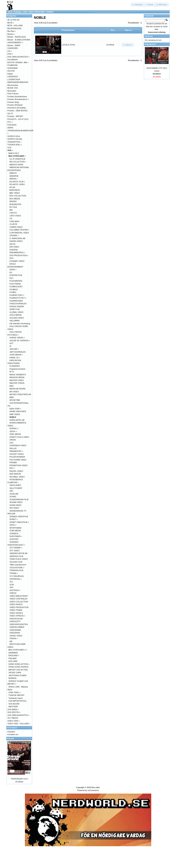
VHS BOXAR (13, 704)
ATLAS (12, 187)
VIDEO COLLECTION (18, 602)
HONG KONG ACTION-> (19, 664)
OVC (11, 443)
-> (10, 150)
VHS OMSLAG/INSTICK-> (18, 715)
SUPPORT (14, 539)
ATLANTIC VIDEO (17, 184)
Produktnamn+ (68, 30)
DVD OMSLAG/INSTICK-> (18, 57)
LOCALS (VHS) (68, 45)
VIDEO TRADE (15, 610)
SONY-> (12, 525)
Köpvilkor (11, 732)
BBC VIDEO (14, 193)
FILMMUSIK (12, 65)
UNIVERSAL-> (15, 579)
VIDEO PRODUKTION (19, 607)
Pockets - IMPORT (15, 116)
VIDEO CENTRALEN (18, 599)
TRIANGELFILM (16, 570)
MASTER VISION (16, 383)
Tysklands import (15, 698)
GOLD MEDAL (15, 315)
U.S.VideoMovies (16, 576)
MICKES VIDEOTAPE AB (20, 394)
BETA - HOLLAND (15, 25)
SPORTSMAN (15, 528)
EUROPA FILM (15, 275)
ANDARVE (14, 176)
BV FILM (13, 207)
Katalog (17, 12)
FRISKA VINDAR (16, 306)
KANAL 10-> (14, 358)
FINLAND (12, 658)
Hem (10, 12)
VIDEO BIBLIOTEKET (18, 596)
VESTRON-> (14, 590)
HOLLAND (12, 661)
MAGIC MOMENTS (17, 375)
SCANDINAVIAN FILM (18, 499)
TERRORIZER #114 (19, 779)
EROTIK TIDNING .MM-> (18, 62)
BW (11, 210)
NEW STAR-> (15, 409)
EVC (11, 278)
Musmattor (11, 91)
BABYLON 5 (13, 153)
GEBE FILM (14, 309)
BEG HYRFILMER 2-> (17, 650)
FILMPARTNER (16, 301)
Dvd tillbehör (12, 59)
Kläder (10, 74)
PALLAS (12, 448)
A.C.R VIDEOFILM (17, 159)
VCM (11, 585)
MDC (11, 386)
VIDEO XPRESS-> (17, 616)
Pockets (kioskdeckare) (17, 96)
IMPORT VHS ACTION (18, 670)
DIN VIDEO (14, 247)
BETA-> (10, 23)
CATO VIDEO (15, 216)
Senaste (10, 739)
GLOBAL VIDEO (16, 312)
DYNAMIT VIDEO (16, 261)
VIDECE (12, 593)
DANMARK (13, 653)
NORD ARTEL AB (16, 420)
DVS (11, 258)
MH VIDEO (14, 392)
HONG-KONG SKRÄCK (18, 667)
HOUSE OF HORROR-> (19, 341)
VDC (11, 587)
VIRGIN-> (13, 638)
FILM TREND (15, 284)
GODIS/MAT (12, 68)
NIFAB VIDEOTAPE (17, 411)
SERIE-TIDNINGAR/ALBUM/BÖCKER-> (20, 130)
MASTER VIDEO (16, 380)
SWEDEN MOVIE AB (18, 553)
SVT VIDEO (14, 551)
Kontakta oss (12, 734)
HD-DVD (11, 71)
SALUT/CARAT (15, 488)
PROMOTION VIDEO (18, 465)
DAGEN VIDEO (16, 241)
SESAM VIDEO (16, 502)
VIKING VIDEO (15, 636)
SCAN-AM (13, 494)
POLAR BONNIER (17, 457)
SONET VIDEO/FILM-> (19, 522)
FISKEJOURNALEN (17, 304)
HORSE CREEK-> (17, 338)
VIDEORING (14, 633)
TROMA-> (13, 573)
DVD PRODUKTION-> (18, 255)
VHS (25, 12)
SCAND (12, 497)
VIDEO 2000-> (13, 721)
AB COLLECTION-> (17, 162)
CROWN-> (14, 235)
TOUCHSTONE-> (16, 568)
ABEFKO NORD (16, 165)
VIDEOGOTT (15, 621)
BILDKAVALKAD (14, 28)
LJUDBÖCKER (13, 79)
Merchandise (12, 85)
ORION (12, 440)
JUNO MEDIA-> (16, 355)
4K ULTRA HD (13, 20)
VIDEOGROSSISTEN (18, 624)
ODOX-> (13, 431)
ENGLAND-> (13, 655)
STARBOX (13, 533)
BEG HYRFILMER (37, 12)
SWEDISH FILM (16, 556)
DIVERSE (13, 250)
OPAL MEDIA (15, 434)
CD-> (9, 51)
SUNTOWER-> (15, 536)
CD (10, 218)
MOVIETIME (14, 400)
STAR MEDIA (15, 531)
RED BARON (15, 474)
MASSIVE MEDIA (16, 377)
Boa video (95, 787)
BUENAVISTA (15, 204)
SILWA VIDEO (15, 505)
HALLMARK (14, 321)
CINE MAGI (14, 221)
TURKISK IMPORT (16, 695)
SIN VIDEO (14, 508)
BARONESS (14, 190)
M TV (11, 372)
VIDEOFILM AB (16, 619)
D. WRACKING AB (17, 238)
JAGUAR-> (14, 349)
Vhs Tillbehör (12, 718)
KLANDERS (14, 366)
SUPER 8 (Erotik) (14, 139)
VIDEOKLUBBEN (16, 627)
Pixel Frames (12, 94)
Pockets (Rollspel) (15, 105)
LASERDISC (12, 77)
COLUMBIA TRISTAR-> (19, 230)
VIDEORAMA (15, 630)
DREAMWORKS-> (17, 252)
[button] (137, 5)
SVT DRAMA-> (15, 548)
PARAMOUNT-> (16, 451)
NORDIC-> (14, 428)
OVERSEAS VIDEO (17, 445)
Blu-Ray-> (11, 31)
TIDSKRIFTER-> (14, 142)
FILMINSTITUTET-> (17, 298)
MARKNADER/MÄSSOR (17, 82)
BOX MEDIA (14, 199)
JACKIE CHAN (14, 672)
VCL (11, 582)
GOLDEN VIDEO (16, 318)
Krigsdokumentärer (17, 369)
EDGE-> (12, 269)
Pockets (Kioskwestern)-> (18, 99)
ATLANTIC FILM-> (17, 182)
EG (10, 272)
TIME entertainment (17, 565)
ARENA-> (13, 179)
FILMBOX (13, 289)
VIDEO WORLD (16, 613)
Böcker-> (11, 34)
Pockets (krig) (13, 102)
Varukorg (148, 36)
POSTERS (11, 125)
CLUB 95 (13, 224)
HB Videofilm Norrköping (19, 323)
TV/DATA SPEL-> (14, 145)
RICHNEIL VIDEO (17, 477)
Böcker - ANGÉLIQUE (16, 37)
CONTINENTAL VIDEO (19, 233)
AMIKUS (13, 173)
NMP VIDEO (14, 414)
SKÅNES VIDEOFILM (18, 516)
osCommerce (93, 790)
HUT (11, 343)
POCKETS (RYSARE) (16, 108)
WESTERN (13, 707)
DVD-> (10, 54)
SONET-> (13, 519)
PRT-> (12, 468)
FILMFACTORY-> (16, 295)
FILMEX (12, 292)
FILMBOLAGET (16, 287)
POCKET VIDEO (16, 454)
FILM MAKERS (15, 281)
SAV (11, 491)
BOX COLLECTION (17, 196)
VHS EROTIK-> (14, 712)
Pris (112, 30)
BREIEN (12, 201)
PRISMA (13, 462)
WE (11, 641)
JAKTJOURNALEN (17, 352)
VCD (9, 148)
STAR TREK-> (14, 692)
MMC (11, 397)
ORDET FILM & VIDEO (19, 437)
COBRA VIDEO (16, 227)
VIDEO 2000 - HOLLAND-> (18, 724)
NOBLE (50, 12)
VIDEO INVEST (16, 604)
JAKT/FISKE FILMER (17, 675)
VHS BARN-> (13, 709)
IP (10, 346)
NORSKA (12, 678)
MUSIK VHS (12, 88)
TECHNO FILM (15, 562)
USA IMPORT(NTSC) (17, 701)
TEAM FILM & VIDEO (18, 559)
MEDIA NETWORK (17, 389)
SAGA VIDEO (15, 485)
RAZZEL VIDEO (16, 471)
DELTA (12, 244)
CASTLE (13, 213)
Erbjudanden (150, 44)
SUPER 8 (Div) (13, 136)
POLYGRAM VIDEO (17, 460)
